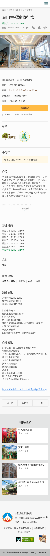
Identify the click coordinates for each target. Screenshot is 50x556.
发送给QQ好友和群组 (39, 27)
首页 (4, 10)
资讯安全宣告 (24, 532)
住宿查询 (28, 10)
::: (1, 1)
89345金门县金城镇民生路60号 (31, 517)
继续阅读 (25, 208)
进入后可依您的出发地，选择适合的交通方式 (23, 389)
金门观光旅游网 (25, 4)
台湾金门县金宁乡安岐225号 (22, 90)
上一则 (10, 403)
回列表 (25, 403)
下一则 (40, 403)
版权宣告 (7, 528)
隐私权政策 (39, 528)
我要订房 (25, 108)
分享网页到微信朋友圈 (33, 27)
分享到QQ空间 (45, 27)
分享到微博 (27, 27)
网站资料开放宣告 (22, 528)
